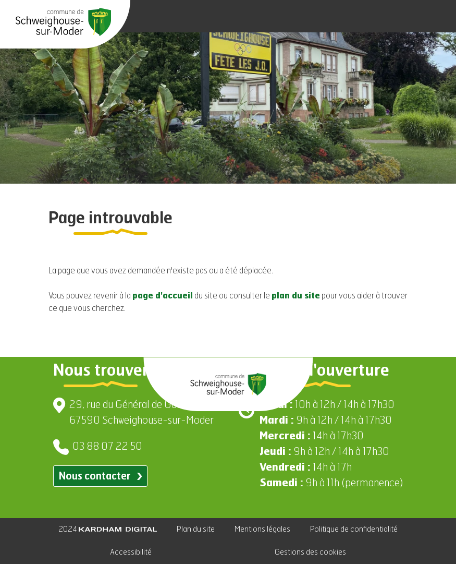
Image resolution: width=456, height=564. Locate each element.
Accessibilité (131, 552)
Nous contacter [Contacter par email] (100, 477)
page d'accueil (162, 296)
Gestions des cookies (310, 552)
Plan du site (196, 529)
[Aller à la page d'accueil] (63, 22)
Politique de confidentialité (354, 529)
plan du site (296, 296)
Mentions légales (262, 529)
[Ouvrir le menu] (435, 16)
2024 (107, 529)
